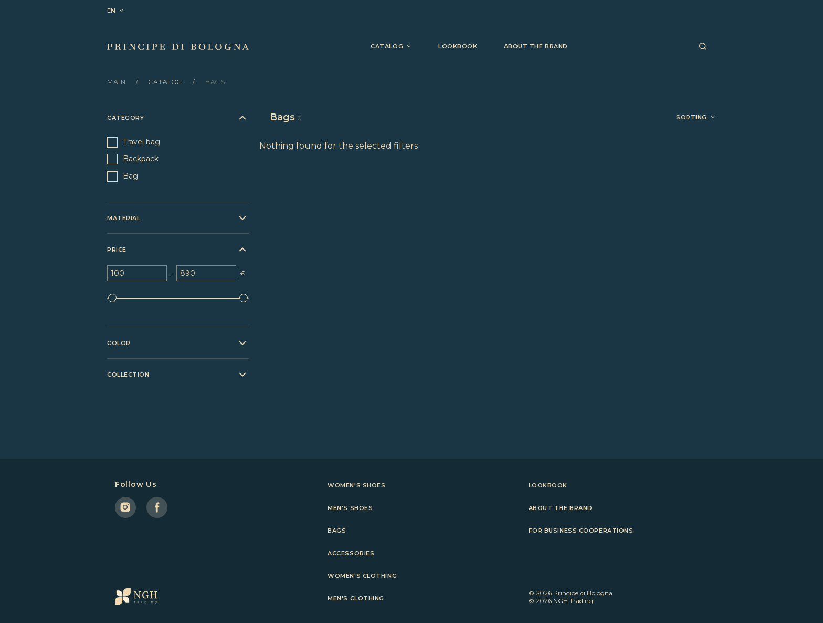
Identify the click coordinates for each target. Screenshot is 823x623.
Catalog (167, 82)
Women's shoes (356, 485)
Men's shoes (350, 508)
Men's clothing (356, 598)
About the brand (536, 46)
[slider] (112, 298)
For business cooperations (581, 530)
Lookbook (457, 46)
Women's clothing (362, 575)
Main (117, 82)
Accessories (351, 553)
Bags (337, 530)
